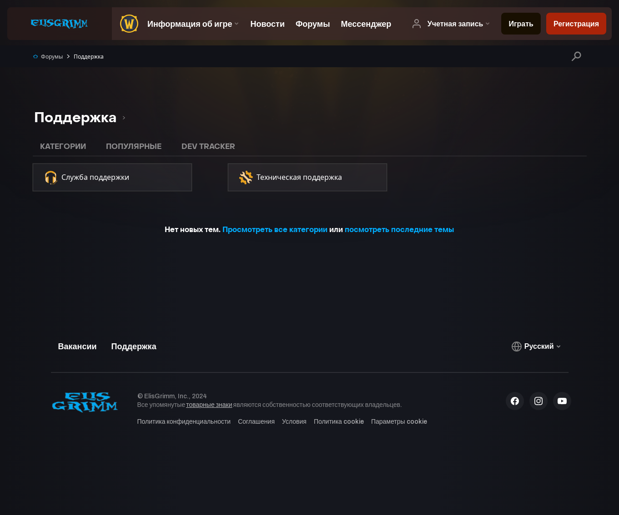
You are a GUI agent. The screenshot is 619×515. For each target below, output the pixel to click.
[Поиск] (576, 56)
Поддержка (84, 56)
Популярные (133, 146)
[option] (76, 117)
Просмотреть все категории (274, 229)
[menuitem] (127, 23)
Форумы (48, 56)
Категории (63, 146)
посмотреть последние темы (399, 229)
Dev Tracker (208, 146)
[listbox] (79, 117)
